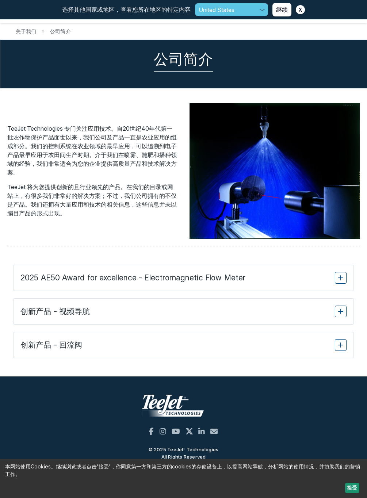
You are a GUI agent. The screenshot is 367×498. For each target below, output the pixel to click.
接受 (352, 487)
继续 (282, 9)
